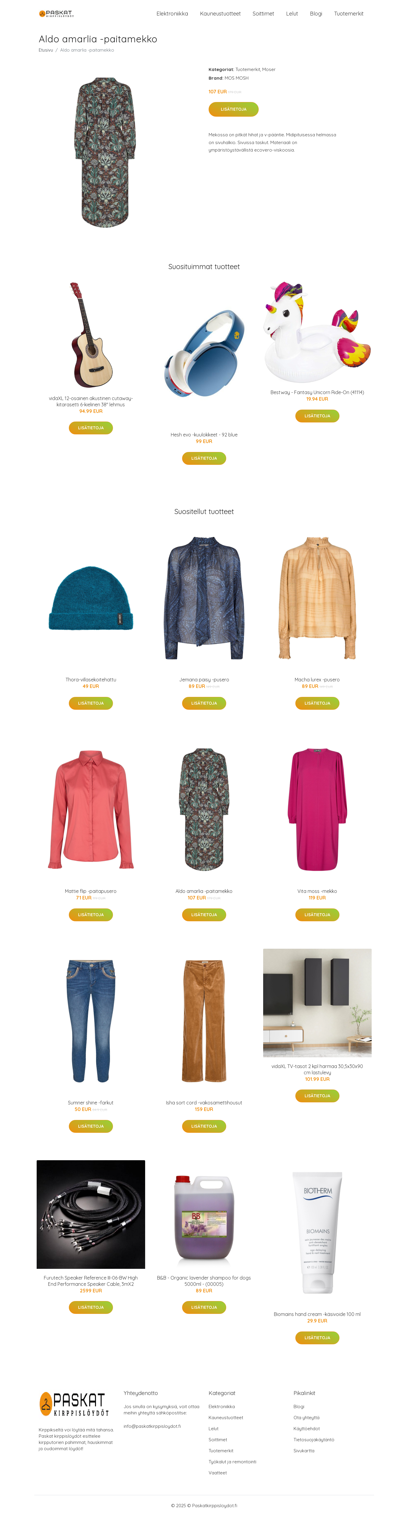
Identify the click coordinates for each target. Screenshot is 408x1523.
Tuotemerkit (349, 17)
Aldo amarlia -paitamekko (204, 898)
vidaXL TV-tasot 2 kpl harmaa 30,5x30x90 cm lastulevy (317, 1076)
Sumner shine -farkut (91, 1110)
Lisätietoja (233, 116)
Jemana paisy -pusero (204, 687)
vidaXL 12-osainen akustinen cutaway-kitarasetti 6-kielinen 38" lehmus (91, 408)
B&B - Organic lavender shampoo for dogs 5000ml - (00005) (204, 1288)
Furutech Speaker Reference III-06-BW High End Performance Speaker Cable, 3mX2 (91, 1288)
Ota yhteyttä (306, 1425)
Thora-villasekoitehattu (91, 687)
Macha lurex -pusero (317, 687)
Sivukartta (304, 1458)
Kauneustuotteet (220, 17)
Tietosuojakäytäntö (314, 1447)
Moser (269, 76)
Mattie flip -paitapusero (91, 898)
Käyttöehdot (307, 1436)
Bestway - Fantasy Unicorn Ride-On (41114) (317, 399)
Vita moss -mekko (317, 898)
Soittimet (263, 17)
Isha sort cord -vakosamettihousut (204, 1110)
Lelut (292, 17)
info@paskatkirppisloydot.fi (152, 1433)
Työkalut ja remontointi (232, 1469)
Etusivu (46, 57)
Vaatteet (218, 1480)
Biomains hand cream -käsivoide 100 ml (317, 1321)
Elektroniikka (172, 17)
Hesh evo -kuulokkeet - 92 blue (204, 442)
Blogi (316, 17)
